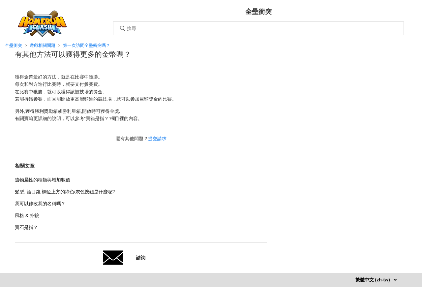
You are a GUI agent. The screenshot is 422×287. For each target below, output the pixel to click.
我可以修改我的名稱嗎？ (40, 203)
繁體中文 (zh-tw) (373, 279)
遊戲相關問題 (42, 45)
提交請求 (157, 138)
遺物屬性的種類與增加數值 (42, 179)
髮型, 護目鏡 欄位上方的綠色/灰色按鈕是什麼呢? (65, 191)
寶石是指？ (26, 227)
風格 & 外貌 (27, 215)
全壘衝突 (13, 45)
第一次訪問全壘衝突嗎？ (86, 45)
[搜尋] (258, 28)
